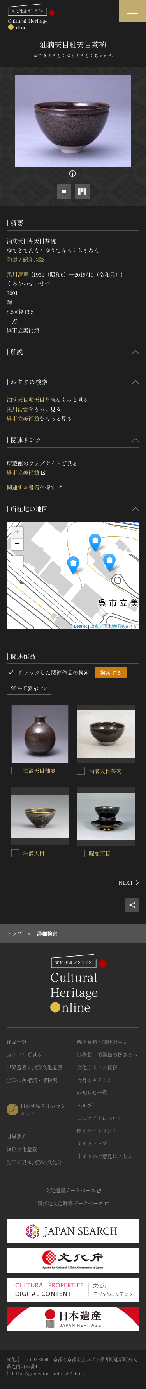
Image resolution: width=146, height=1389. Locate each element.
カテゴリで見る (24, 1054)
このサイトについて (100, 1118)
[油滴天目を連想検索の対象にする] (15, 853)
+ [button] (17, 533)
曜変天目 (100, 853)
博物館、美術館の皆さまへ (107, 1054)
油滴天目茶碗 (105, 771)
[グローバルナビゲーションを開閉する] (132, 11)
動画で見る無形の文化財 (34, 1162)
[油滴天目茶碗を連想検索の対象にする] (81, 771)
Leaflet (80, 626)
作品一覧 (17, 1041)
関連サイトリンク (97, 1130)
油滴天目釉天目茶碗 (31, 399)
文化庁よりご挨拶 (97, 1067)
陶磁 (12, 259)
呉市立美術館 (23, 418)
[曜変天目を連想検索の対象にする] (81, 853)
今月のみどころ (95, 1080)
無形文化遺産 (22, 1149)
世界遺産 (17, 1136)
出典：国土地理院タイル (113, 626)
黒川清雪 (17, 274)
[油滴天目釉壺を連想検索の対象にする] (15, 770)
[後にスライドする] (129, 882)
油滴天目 (34, 853)
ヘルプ (84, 1105)
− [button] (17, 544)
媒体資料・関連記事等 (102, 1041)
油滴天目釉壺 (39, 770)
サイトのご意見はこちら (105, 1156)
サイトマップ (92, 1143)
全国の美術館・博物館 (32, 1080)
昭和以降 (33, 259)
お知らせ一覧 (92, 1092)
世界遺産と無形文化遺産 (34, 1067)
